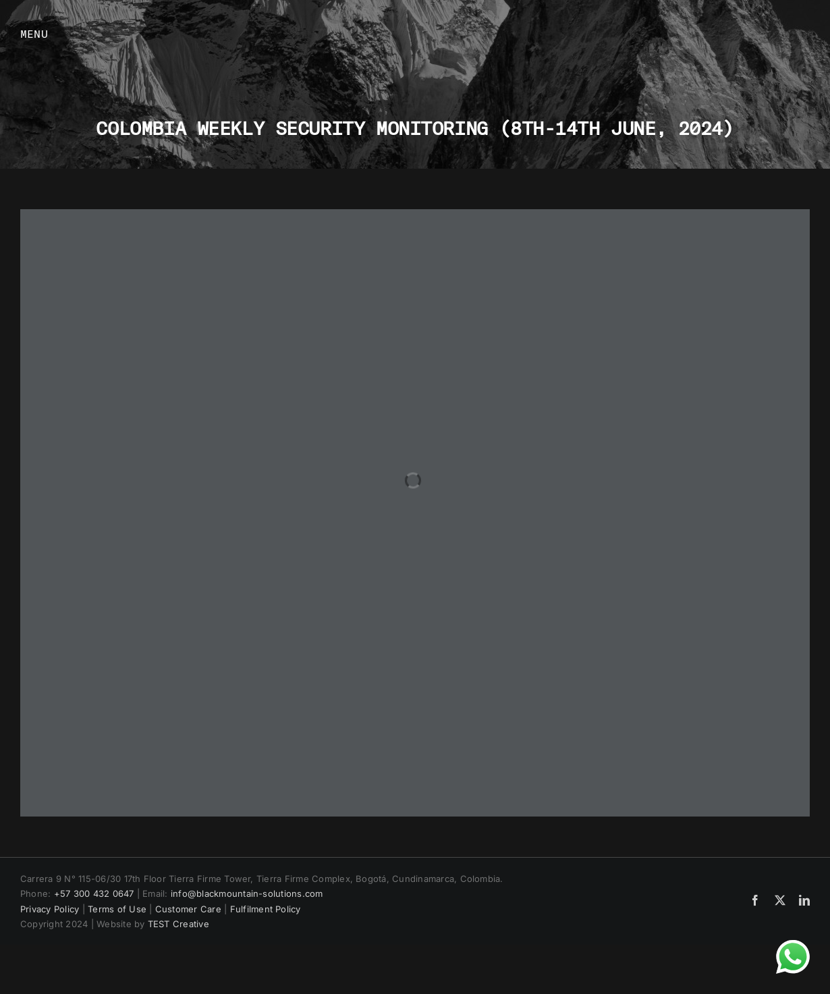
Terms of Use (117, 909)
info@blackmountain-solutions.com (247, 893)
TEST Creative (178, 923)
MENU (34, 33)
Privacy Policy (49, 909)
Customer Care (188, 909)
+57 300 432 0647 (94, 893)
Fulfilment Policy (265, 909)
